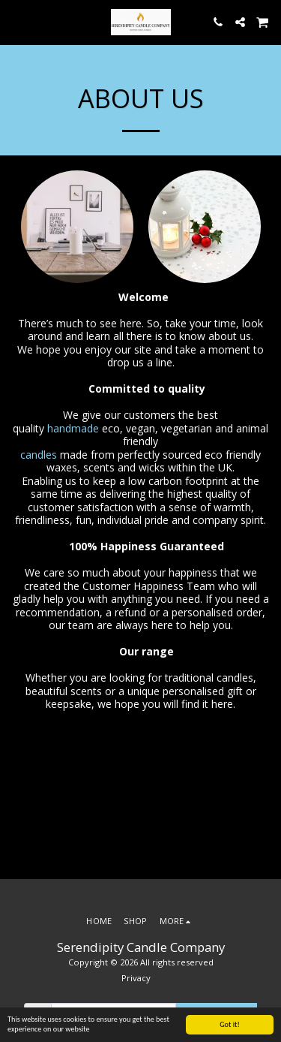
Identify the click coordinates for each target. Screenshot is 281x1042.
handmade (74, 428)
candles (40, 454)
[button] (16, 21)
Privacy (136, 977)
